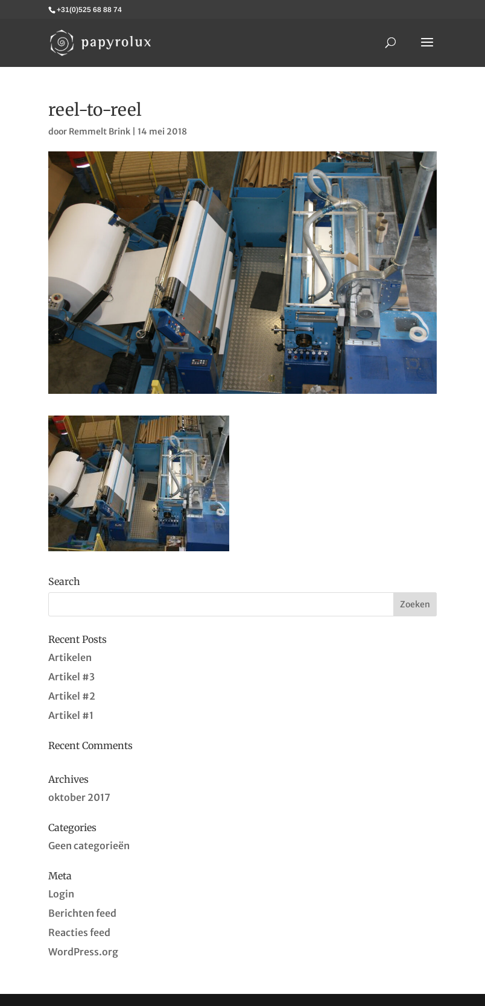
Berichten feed (82, 913)
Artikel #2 (71, 696)
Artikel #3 (71, 677)
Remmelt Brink (99, 131)
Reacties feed (79, 932)
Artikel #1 (71, 715)
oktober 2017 (79, 797)
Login (61, 894)
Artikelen (70, 657)
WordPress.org (83, 952)
